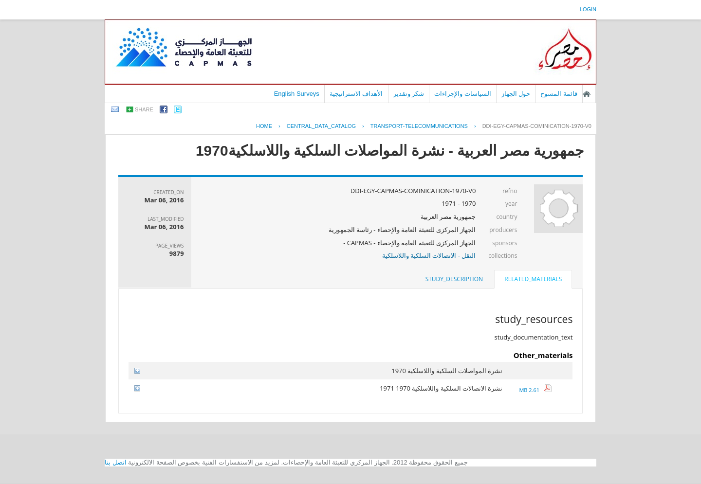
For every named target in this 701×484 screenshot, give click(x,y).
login (588, 9)
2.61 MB (535, 390)
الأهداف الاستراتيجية (356, 93)
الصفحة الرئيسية (586, 94)
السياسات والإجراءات (462, 93)
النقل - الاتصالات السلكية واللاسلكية (429, 255)
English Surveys (296, 93)
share (144, 109)
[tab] (533, 280)
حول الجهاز (516, 93)
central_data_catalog (321, 126)
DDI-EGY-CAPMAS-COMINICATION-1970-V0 (536, 126)
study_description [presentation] (454, 279)
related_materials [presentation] (533, 279)
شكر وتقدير (408, 93)
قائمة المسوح (558, 93)
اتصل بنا (116, 462)
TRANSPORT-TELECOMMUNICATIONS (419, 126)
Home (264, 126)
